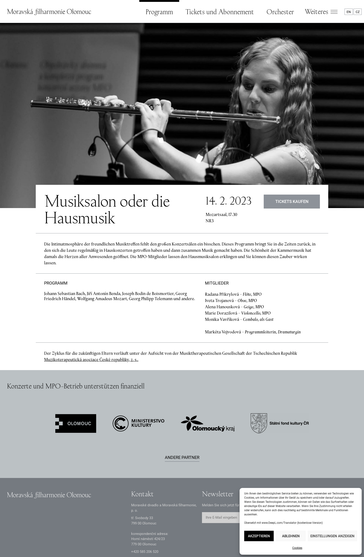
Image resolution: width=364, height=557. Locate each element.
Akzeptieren (259, 536)
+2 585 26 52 (144, 503)
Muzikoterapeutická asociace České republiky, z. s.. (91, 310)
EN (349, 12)
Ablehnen (291, 536)
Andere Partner (182, 408)
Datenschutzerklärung (24, 542)
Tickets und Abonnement (219, 11)
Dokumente (66, 542)
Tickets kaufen (292, 152)
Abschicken (265, 469)
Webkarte (186, 542)
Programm (159, 11)
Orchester (280, 11)
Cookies (297, 548)
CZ (358, 12)
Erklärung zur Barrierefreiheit (140, 542)
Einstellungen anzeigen (332, 536)
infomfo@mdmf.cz (145, 510)
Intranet (96, 542)
